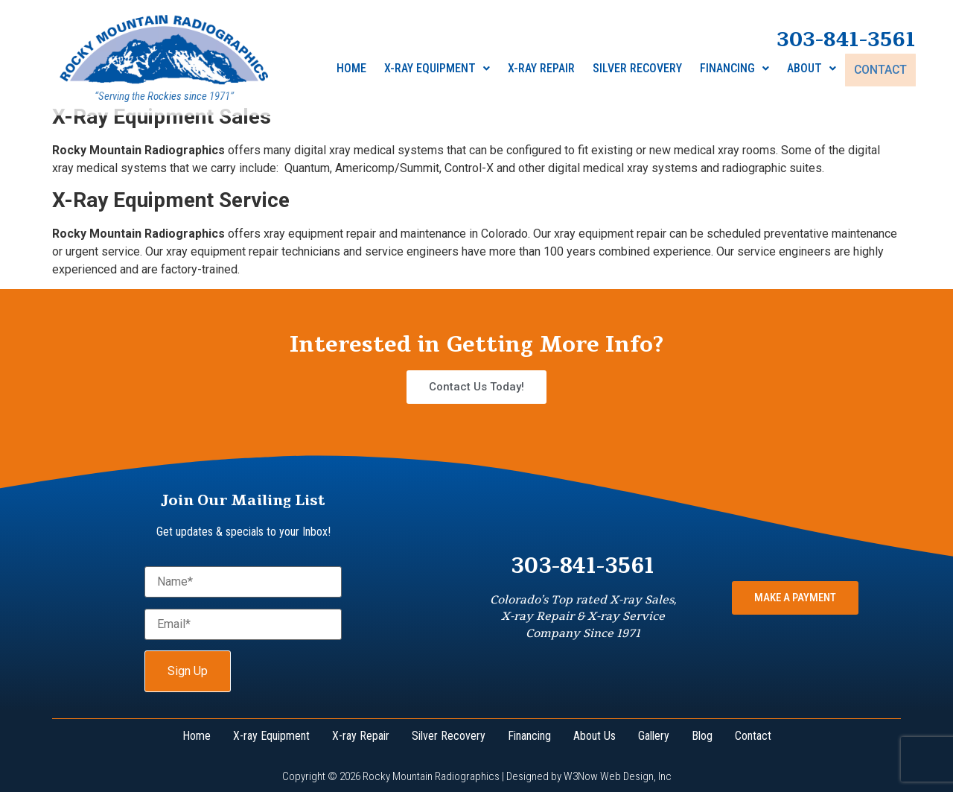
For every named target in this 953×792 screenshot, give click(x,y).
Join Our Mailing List (243, 500)
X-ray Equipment (438, 70)
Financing (736, 70)
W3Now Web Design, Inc (618, 776)
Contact (881, 70)
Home (353, 70)
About (813, 70)
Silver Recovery (638, 70)
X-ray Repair (360, 736)
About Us (594, 736)
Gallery (653, 736)
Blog (702, 736)
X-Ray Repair (542, 70)
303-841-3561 (846, 41)
